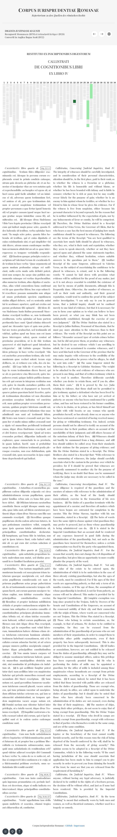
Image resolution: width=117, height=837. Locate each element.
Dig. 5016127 (44, 796)
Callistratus (61, 168)
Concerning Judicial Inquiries (86, 168)
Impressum (79, 825)
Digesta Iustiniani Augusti (22, 30)
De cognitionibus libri (58, 67)
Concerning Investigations (82, 484)
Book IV (109, 168)
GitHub (68, 825)
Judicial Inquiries (78, 796)
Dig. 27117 (45, 565)
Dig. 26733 (45, 484)
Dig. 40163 (45, 774)
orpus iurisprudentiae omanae (58, 10)
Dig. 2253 (45, 168)
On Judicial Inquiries (80, 550)
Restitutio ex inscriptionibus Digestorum (58, 54)
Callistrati (58, 61)
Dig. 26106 (45, 550)
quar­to (31, 168)
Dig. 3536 (45, 730)
